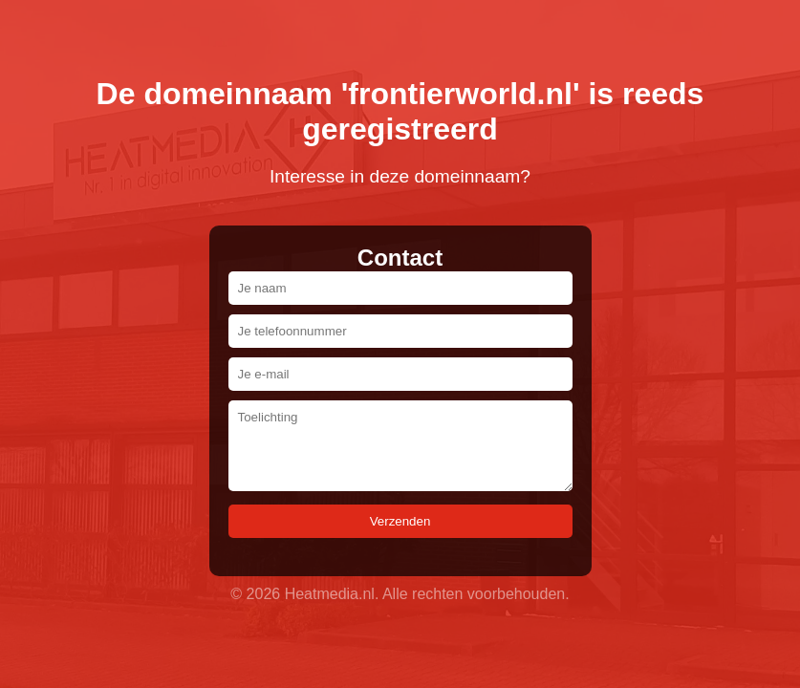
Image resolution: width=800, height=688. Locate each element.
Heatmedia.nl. (332, 594)
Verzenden (400, 521)
